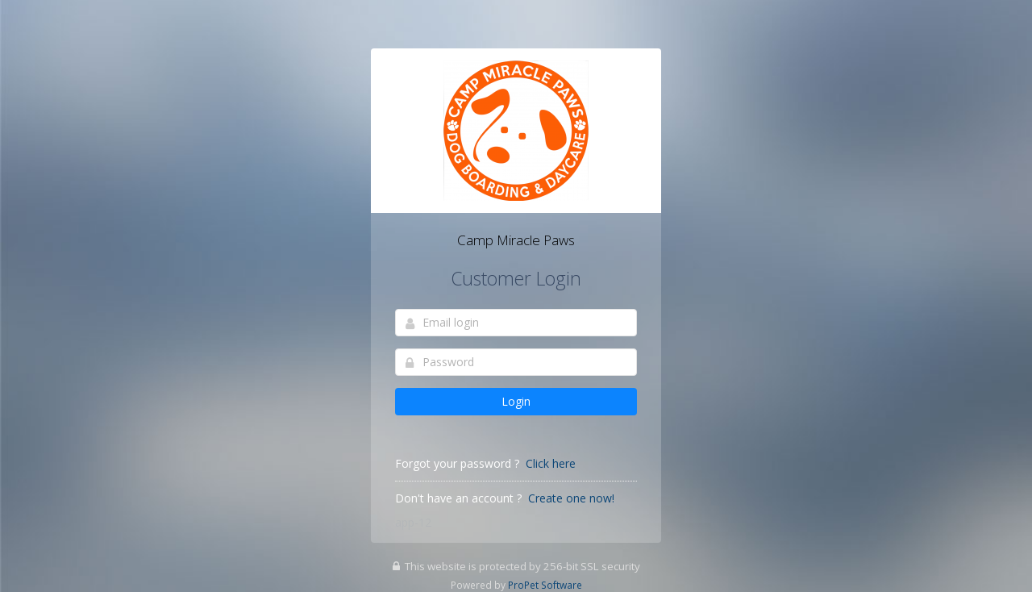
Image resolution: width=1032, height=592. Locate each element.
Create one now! (571, 498)
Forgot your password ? (457, 463)
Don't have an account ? (458, 498)
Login (516, 401)
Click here (551, 463)
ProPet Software (545, 584)
